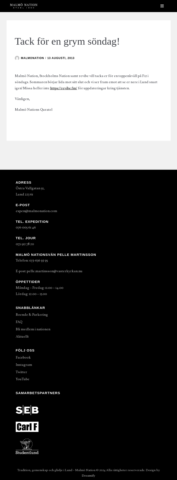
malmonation (32, 58)
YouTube (22, 379)
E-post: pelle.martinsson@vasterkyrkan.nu (49, 271)
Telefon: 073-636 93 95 (32, 260)
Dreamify (88, 475)
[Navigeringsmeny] (162, 6)
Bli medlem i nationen (33, 329)
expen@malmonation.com (36, 211)
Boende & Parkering (32, 315)
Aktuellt (22, 336)
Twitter (21, 372)
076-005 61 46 (26, 227)
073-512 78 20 (25, 244)
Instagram (24, 365)
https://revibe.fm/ (63, 88)
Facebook (23, 357)
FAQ (19, 322)
